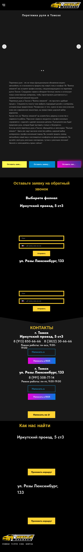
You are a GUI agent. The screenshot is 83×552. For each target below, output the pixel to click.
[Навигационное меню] (3, 5)
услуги (14, 544)
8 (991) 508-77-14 (41, 377)
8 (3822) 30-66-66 (58, 341)
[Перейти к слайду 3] (43, 70)
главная (6, 544)
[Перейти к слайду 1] (39, 70)
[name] (41, 238)
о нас (21, 544)
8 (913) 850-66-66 (27, 341)
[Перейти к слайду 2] (41, 70)
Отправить (41, 253)
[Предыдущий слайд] (4, 46)
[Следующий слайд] (79, 46)
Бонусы (29, 544)
